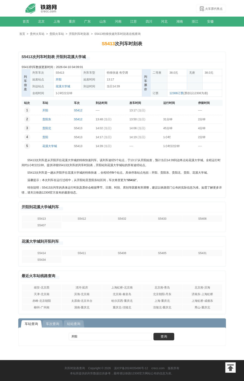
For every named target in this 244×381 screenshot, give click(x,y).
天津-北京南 (41, 294)
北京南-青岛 (162, 287)
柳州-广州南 (41, 307)
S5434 (41, 259)
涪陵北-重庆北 (162, 307)
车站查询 (31, 324)
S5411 (82, 253)
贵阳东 (46, 119)
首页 (26, 21)
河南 (118, 21)
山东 (102, 21)
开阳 (58, 79)
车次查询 (52, 324)
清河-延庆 (82, 287)
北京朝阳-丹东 (162, 294)
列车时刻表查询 (75, 368)
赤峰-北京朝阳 (41, 300)
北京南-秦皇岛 (122, 294)
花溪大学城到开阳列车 (40, 241)
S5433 (162, 218)
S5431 (202, 253)
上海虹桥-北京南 (122, 287)
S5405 (162, 253)
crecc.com (158, 368)
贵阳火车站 (56, 33)
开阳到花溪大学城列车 (40, 207)
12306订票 (176, 93)
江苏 (133, 21)
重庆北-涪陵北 (122, 307)
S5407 (41, 225)
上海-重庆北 (162, 300)
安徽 (210, 21)
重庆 (72, 21)
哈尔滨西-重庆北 (122, 300)
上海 (56, 21)
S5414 (41, 253)
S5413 (41, 218)
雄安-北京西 (41, 287)
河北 (164, 21)
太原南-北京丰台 (82, 300)
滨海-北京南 (82, 294)
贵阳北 (46, 128)
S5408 (122, 253)
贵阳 (45, 137)
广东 (87, 21)
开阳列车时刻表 (79, 33)
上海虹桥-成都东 (202, 300)
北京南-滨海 (202, 287)
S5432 (122, 218)
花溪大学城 (63, 86)
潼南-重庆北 (82, 307)
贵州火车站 (37, 33)
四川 (149, 21)
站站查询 (73, 324)
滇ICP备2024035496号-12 (131, 368)
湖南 (179, 21)
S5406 (202, 218)
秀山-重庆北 (202, 307)
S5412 (78, 110)
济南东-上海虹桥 (202, 294)
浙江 (195, 21)
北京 (41, 21)
